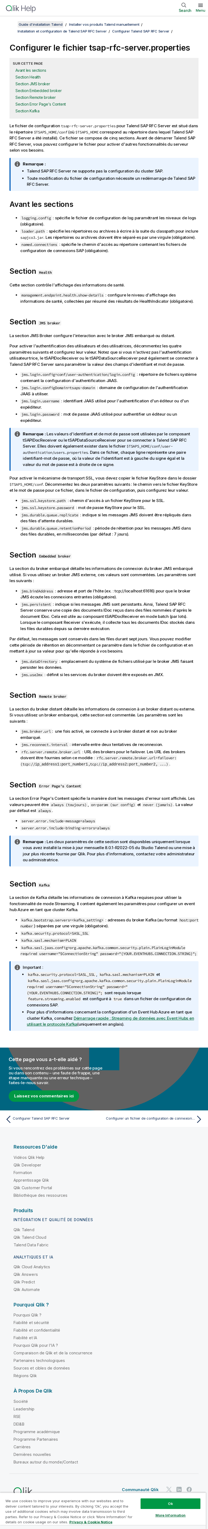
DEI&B (19, 1424)
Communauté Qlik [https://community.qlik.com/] (140, 1489)
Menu (200, 10)
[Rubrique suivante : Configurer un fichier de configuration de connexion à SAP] (155, 1119)
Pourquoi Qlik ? (27, 1315)
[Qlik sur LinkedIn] (179, 1489)
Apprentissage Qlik (31, 1180)
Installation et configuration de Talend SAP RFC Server (62, 31)
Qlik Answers (26, 1274)
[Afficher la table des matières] (11, 24)
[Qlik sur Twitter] (169, 1489)
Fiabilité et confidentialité (37, 1330)
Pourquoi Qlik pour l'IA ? (36, 1345)
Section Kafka (27, 111)
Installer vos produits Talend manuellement (104, 24)
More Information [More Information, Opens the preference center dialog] (170, 1515)
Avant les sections (30, 70)
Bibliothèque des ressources (40, 1195)
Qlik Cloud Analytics (32, 1266)
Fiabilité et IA (25, 1337)
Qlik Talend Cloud (30, 1237)
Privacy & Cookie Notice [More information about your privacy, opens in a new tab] (90, 1522)
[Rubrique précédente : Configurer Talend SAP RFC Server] (53, 1119)
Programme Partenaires (36, 1439)
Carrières (22, 1446)
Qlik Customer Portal (33, 1187)
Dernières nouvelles (32, 1454)
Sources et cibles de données (42, 1368)
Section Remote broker (35, 97)
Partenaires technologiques (39, 1360)
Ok (170, 1503)
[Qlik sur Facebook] (189, 1489)
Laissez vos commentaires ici (44, 1095)
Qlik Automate (27, 1289)
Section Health (28, 77)
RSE (17, 1416)
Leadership (24, 1408)
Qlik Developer (27, 1164)
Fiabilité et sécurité (31, 1322)
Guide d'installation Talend (40, 24)
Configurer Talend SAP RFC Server (140, 31)
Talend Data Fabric (31, 1244)
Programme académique (37, 1431)
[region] (103, 1510)
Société (21, 1401)
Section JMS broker (32, 83)
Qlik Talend (24, 1229)
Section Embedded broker (38, 90)
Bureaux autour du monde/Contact (46, 1461)
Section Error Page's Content (40, 104)
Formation (23, 1172)
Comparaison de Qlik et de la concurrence (53, 1353)
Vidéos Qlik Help (29, 1157)
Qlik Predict (24, 1282)
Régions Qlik (25, 1375)
